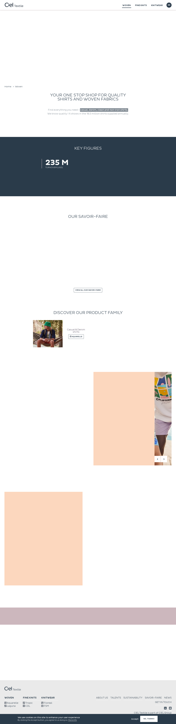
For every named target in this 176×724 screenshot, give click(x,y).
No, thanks (148, 719)
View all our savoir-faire (88, 290)
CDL (26, 706)
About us (102, 697)
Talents (115, 697)
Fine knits (141, 5)
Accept (135, 719)
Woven (126, 5)
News (168, 697)
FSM (45, 706)
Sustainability (132, 697)
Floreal (46, 703)
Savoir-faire (153, 697)
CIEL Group (165, 712)
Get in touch (163, 702)
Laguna (10, 706)
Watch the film (12, 76)
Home (7, 86)
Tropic (28, 703)
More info (72, 720)
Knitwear (157, 5)
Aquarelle (11, 703)
